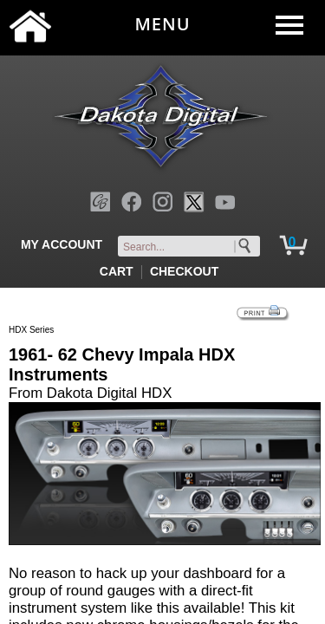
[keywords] (192, 247)
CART (116, 271)
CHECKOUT (184, 271)
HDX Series (31, 330)
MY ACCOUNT (61, 244)
